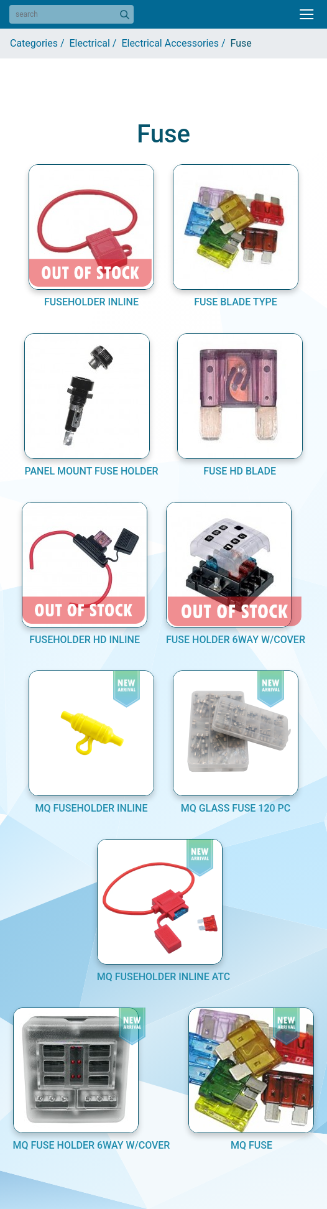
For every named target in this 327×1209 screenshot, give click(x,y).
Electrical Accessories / (175, 43)
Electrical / (96, 43)
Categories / (40, 43)
